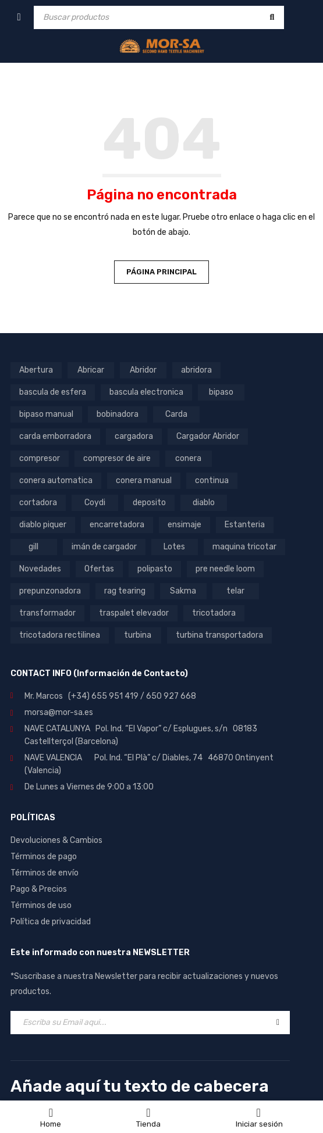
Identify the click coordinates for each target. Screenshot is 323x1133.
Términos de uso (41, 905)
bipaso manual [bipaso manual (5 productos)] (46, 414)
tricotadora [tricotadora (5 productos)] (214, 613)
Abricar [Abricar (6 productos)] (90, 370)
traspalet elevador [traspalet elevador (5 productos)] (134, 613)
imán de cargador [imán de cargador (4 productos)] (104, 547)
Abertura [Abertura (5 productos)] (36, 370)
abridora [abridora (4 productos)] (196, 370)
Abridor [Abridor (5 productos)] (143, 370)
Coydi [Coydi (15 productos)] (94, 502)
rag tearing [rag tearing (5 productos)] (124, 591)
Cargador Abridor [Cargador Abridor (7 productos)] (207, 436)
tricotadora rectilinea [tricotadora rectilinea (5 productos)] (59, 635)
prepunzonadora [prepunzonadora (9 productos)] (50, 591)
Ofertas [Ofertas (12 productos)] (99, 569)
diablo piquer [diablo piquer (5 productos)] (42, 525)
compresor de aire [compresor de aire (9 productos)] (117, 458)
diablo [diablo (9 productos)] (204, 502)
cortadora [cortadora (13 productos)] (38, 502)
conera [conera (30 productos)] (188, 458)
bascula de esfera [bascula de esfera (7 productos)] (52, 392)
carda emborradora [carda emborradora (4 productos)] (55, 436)
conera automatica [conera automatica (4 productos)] (56, 480)
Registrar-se (277, 1022)
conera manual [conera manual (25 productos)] (144, 480)
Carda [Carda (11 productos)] (176, 414)
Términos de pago (43, 857)
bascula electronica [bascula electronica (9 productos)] (146, 392)
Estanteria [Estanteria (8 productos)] (245, 525)
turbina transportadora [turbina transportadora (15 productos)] (219, 635)
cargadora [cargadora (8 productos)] (134, 436)
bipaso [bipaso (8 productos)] (221, 392)
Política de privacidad (50, 922)
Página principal (161, 271)
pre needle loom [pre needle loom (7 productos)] (225, 569)
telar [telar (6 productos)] (235, 591)
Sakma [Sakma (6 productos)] (183, 591)
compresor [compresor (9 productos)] (39, 458)
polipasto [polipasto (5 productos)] (154, 569)
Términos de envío (44, 873)
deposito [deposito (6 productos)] (149, 502)
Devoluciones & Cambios (56, 840)
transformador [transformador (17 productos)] (47, 613)
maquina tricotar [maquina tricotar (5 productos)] (244, 547)
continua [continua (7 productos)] (212, 480)
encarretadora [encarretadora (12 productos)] (117, 525)
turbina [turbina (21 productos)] (137, 635)
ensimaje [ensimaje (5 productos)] (184, 525)
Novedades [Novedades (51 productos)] (40, 569)
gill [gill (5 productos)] (33, 547)
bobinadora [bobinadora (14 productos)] (118, 414)
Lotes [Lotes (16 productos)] (174, 547)
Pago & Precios (38, 889)
